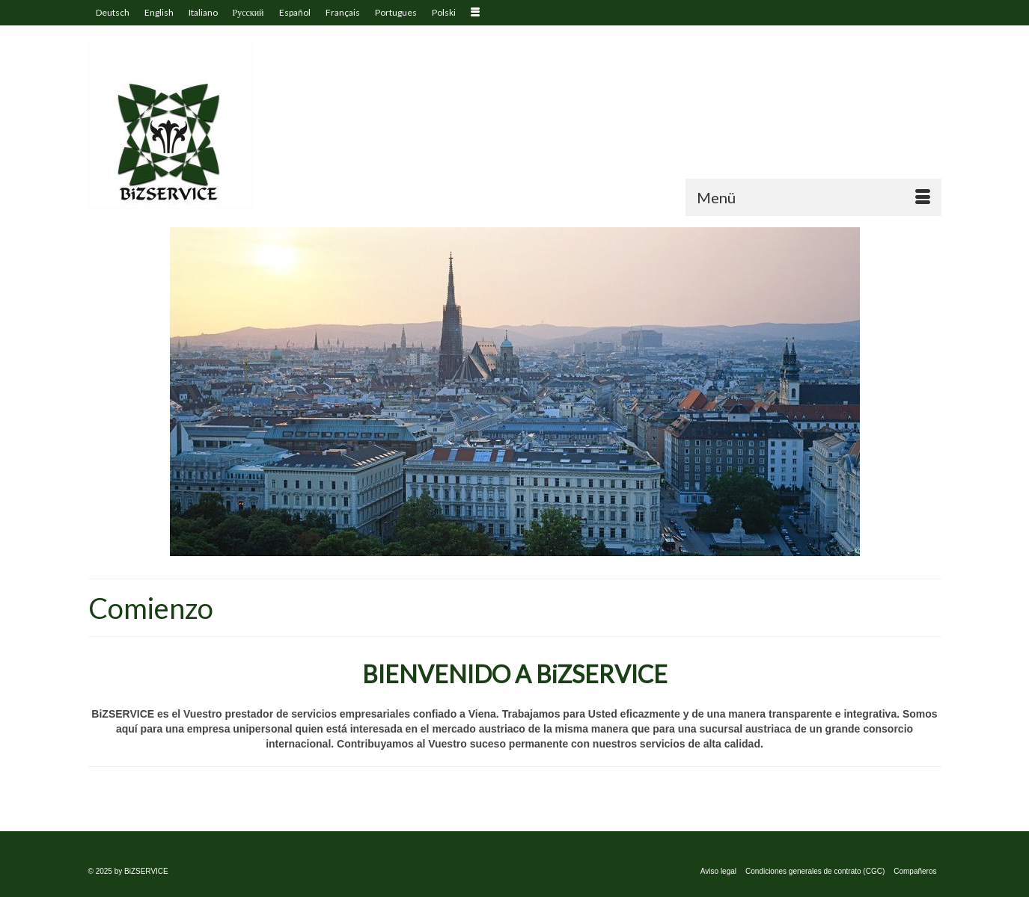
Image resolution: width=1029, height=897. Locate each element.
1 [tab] (505, 548)
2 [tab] (523, 548)
